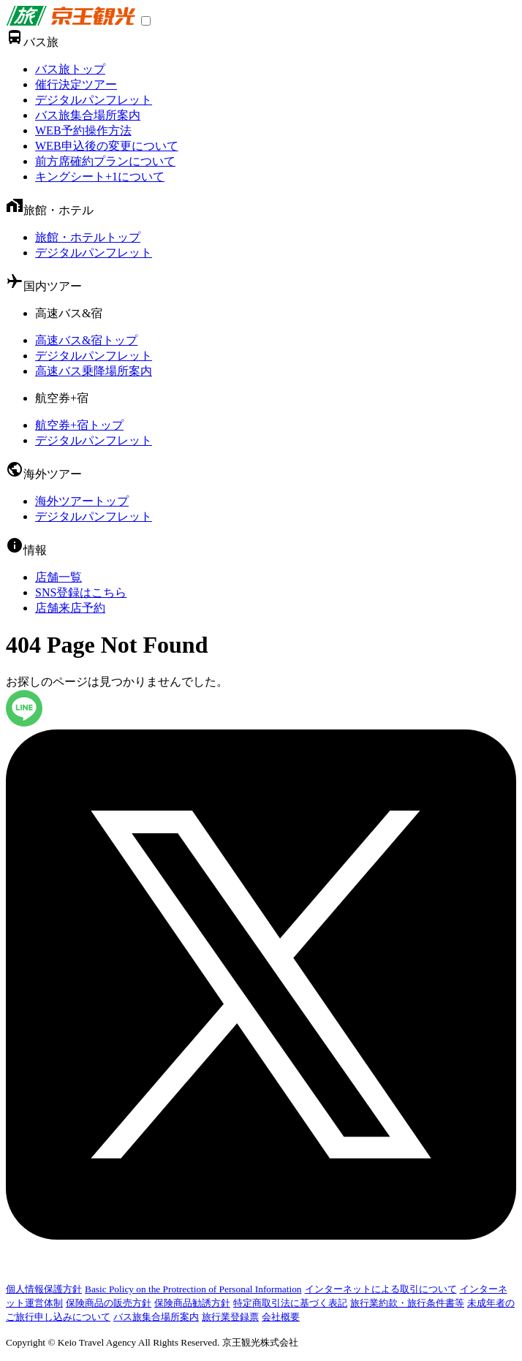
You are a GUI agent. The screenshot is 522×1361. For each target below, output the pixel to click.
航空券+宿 (61, 398)
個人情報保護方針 (44, 1289)
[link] (70, 21)
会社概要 (281, 1316)
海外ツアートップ (82, 501)
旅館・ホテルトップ (87, 237)
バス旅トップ (70, 69)
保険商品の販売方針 (108, 1302)
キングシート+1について (99, 176)
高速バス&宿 (68, 313)
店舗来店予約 (70, 608)
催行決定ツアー (76, 84)
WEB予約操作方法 (83, 130)
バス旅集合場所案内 (87, 115)
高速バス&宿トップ (86, 340)
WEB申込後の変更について (106, 146)
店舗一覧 (58, 577)
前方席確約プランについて (105, 161)
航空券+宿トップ (79, 425)
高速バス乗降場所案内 (93, 371)
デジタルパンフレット (93, 100)
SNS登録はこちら (80, 592)
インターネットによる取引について (381, 1289)
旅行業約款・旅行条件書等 (407, 1302)
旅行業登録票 (230, 1316)
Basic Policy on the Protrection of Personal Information (193, 1289)
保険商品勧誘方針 (192, 1302)
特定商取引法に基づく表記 (290, 1302)
